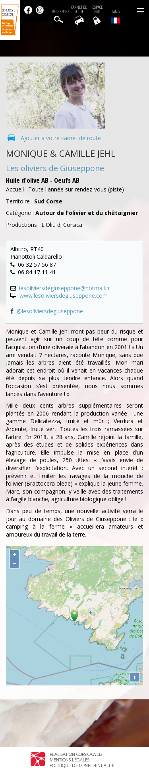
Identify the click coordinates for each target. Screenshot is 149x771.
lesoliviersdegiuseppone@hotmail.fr (64, 288)
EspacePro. (97, 9)
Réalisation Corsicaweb (76, 754)
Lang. (115, 16)
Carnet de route (79, 9)
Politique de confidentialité (82, 765)
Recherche (61, 11)
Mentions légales (69, 760)
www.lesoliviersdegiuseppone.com (63, 295)
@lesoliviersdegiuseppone (50, 311)
